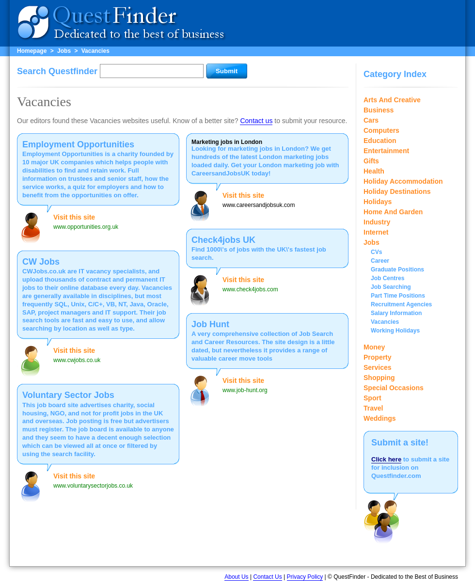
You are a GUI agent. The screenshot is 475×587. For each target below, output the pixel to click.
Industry (377, 222)
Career (380, 260)
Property (378, 357)
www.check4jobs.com (250, 289)
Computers (381, 130)
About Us (236, 576)
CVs (376, 252)
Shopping (379, 377)
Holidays (378, 202)
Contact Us (267, 576)
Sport (372, 398)
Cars (371, 120)
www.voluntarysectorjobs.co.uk (93, 485)
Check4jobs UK (223, 240)
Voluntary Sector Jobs (68, 395)
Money (374, 347)
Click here (386, 459)
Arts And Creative (392, 100)
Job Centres (387, 278)
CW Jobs (41, 262)
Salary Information (396, 313)
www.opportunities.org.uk (85, 226)
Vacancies (95, 51)
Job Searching (391, 287)
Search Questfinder (57, 71)
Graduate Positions (397, 269)
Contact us (256, 121)
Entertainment (386, 151)
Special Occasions (394, 388)
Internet (376, 232)
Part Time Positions (398, 295)
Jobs (64, 51)
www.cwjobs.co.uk (76, 360)
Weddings (380, 418)
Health (374, 171)
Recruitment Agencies (401, 304)
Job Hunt (210, 324)
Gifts (371, 161)
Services (378, 367)
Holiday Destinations (397, 191)
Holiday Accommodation (403, 181)
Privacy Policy (305, 576)
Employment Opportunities (78, 144)
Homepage (32, 51)
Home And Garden (393, 212)
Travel (373, 408)
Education (380, 140)
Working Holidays (395, 330)
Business (379, 110)
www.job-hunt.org (245, 390)
